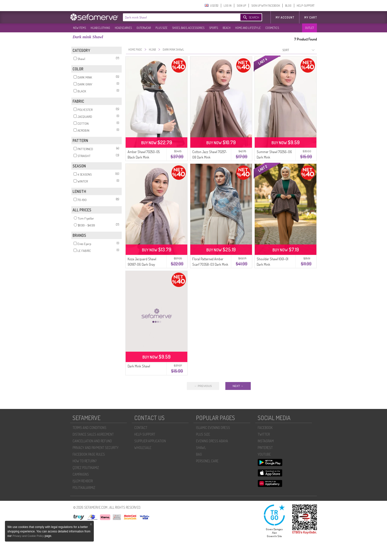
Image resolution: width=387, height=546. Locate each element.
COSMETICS (272, 28)
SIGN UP (241, 5)
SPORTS (213, 28)
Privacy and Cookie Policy (29, 535)
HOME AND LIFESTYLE (248, 28)
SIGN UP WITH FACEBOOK (265, 5)
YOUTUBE (264, 454)
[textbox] (177, 17)
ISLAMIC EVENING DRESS (213, 427)
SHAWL (201, 447)
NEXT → (238, 385)
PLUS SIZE (161, 28)
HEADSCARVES (123, 28)
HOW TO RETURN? (85, 461)
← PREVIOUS (203, 385)
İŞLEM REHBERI (83, 481)
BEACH (227, 28)
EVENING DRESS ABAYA (212, 441)
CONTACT (140, 427)
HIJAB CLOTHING (100, 28)
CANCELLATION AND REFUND (92, 441)
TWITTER (264, 434)
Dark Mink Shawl (139, 366)
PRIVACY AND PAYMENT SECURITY (95, 447)
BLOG (288, 5)
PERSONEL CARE (207, 461)
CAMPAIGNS (81, 474)
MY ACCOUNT (285, 17)
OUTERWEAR (143, 28)
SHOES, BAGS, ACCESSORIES (188, 28)
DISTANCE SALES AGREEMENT (93, 434)
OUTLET (309, 28)
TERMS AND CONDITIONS (89, 427)
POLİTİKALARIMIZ (84, 487)
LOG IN (228, 5)
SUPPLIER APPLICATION (150, 441)
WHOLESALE (142, 447)
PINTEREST (265, 447)
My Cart (310, 17)
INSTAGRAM (266, 441)
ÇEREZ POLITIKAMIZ (86, 467)
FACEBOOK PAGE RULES (89, 454)
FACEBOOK (265, 427)
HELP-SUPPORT (305, 5)
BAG (199, 454)
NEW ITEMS (79, 28)
